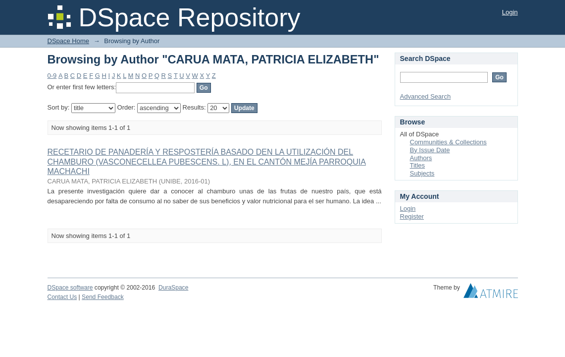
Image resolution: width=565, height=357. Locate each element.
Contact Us (62, 297)
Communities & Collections (448, 142)
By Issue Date (430, 150)
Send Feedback (103, 297)
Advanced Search (425, 96)
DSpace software (70, 287)
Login (510, 12)
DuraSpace (173, 287)
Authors (421, 158)
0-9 (52, 75)
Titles (417, 165)
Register (412, 216)
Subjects (422, 173)
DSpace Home (69, 41)
